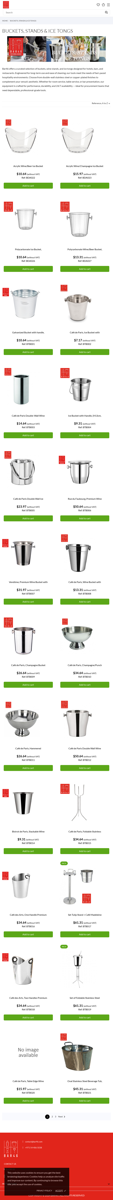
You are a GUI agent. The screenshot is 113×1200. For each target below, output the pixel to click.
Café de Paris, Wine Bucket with (84, 582)
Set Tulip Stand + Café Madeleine (85, 914)
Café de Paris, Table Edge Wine (28, 1081)
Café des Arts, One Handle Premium (28, 914)
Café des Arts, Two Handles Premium (28, 997)
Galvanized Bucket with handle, (28, 332)
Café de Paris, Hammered (28, 748)
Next (62, 1117)
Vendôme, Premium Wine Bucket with (28, 582)
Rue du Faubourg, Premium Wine (85, 498)
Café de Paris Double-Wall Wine (28, 415)
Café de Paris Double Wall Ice (28, 498)
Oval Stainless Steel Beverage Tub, (84, 1081)
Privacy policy (44, 1190)
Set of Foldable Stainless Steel (85, 997)
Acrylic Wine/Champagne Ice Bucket (84, 166)
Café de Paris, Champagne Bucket (28, 665)
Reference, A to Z (101, 103)
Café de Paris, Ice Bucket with (85, 332)
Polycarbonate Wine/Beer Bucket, (84, 249)
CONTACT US (10, 1164)
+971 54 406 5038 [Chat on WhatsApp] (33, 1147)
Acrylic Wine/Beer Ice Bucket (28, 166)
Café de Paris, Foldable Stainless (84, 831)
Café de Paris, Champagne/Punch (85, 665)
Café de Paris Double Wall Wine (84, 748)
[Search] (56, 12)
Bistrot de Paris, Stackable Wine (28, 831)
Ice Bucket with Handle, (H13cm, (84, 415)
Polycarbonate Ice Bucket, (28, 249)
